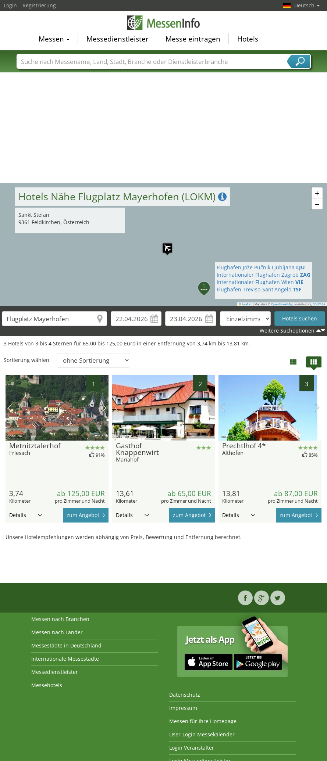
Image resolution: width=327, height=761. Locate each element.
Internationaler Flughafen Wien (260, 282)
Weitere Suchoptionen (287, 330)
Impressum (183, 707)
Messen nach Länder (57, 632)
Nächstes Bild (104, 407)
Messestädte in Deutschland (66, 645)
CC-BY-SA (319, 304)
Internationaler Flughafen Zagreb (263, 274)
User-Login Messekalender (202, 734)
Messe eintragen (193, 39)
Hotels (247, 39)
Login (10, 5)
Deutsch (307, 5)
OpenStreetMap (282, 304)
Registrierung (39, 5)
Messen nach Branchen (60, 618)
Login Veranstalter (191, 747)
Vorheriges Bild (9, 407)
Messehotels (46, 685)
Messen (54, 39)
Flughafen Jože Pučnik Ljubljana (261, 267)
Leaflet (245, 304)
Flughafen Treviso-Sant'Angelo (259, 289)
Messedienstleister (117, 39)
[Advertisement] (163, 127)
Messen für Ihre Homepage (203, 721)
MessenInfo (163, 22)
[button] (163, 244)
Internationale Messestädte (65, 658)
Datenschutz (184, 694)
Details (25, 514)
